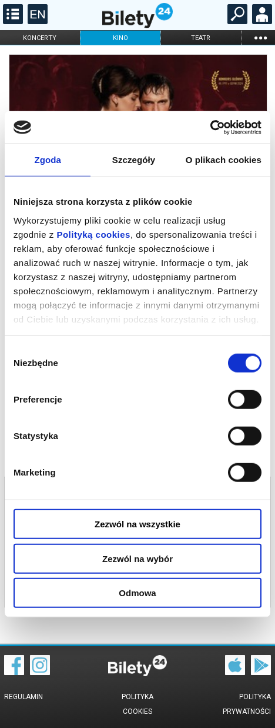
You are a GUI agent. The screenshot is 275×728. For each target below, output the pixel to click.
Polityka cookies (137, 704)
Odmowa (137, 593)
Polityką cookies (93, 234)
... (260, 37)
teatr (200, 38)
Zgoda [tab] (47, 160)
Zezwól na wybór (137, 558)
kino (120, 38)
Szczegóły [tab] (133, 160)
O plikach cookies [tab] (223, 160)
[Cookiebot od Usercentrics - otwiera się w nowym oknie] (210, 127)
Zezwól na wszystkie (137, 524)
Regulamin (23, 697)
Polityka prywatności (247, 704)
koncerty (39, 38)
